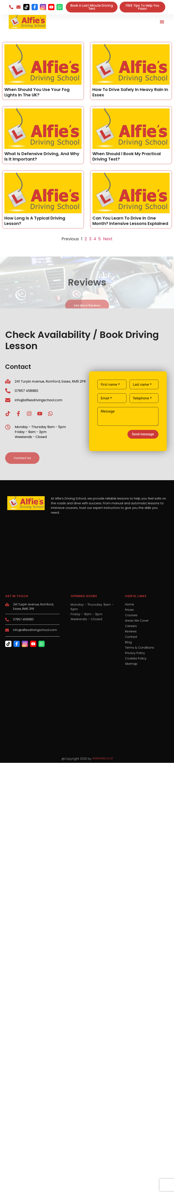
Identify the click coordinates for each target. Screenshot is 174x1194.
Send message (143, 434)
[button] (161, 21)
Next (108, 239)
